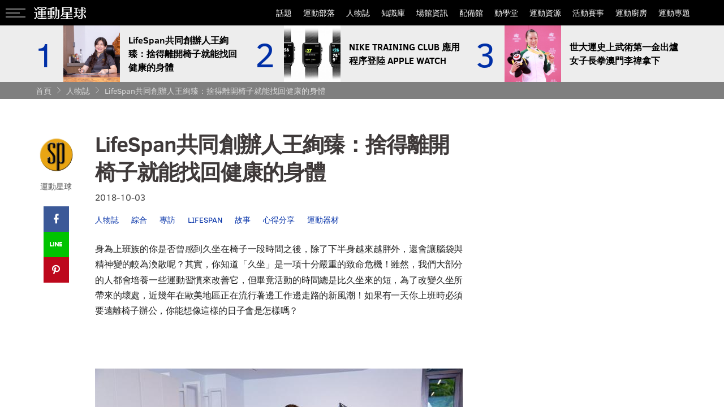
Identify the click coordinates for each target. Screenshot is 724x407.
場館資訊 (432, 12)
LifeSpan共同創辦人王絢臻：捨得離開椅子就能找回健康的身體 (215, 90)
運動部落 (319, 12)
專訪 (167, 219)
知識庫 (393, 12)
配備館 (471, 12)
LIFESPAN (205, 219)
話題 (284, 12)
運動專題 (674, 12)
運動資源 (545, 12)
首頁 (43, 90)
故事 (243, 219)
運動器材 (323, 219)
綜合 (139, 219)
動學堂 (506, 12)
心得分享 (279, 219)
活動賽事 (588, 12)
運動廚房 (631, 12)
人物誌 (358, 12)
